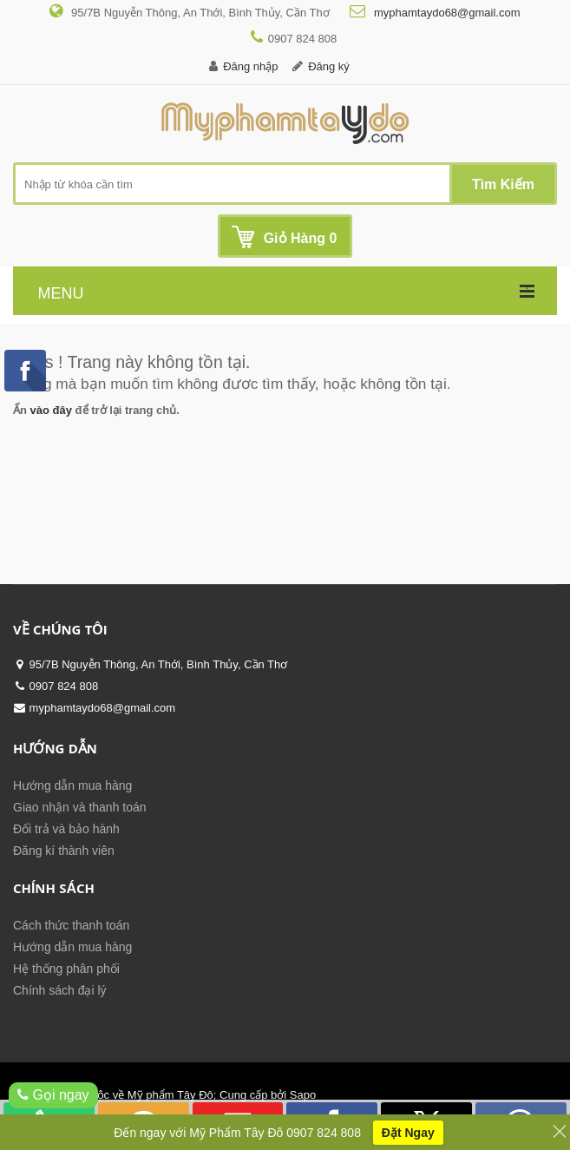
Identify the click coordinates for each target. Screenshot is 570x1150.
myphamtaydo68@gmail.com (445, 12)
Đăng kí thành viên (64, 851)
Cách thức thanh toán (71, 925)
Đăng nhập (250, 66)
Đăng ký (329, 66)
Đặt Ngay (408, 1133)
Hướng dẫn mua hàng (72, 785)
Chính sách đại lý (60, 990)
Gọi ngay (53, 1095)
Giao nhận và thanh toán (80, 807)
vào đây (51, 410)
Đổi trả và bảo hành (66, 829)
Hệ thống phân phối (66, 969)
